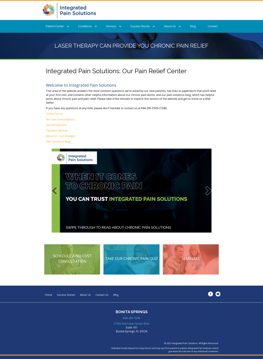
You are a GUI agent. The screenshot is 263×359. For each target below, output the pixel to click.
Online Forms (54, 114)
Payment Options (57, 130)
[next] (208, 190)
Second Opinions (56, 125)
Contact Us (102, 294)
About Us (170, 26)
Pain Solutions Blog (58, 141)
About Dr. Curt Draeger (60, 136)
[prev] (54, 190)
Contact (213, 26)
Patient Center (55, 26)
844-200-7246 (131, 318)
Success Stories (140, 26)
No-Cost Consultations (60, 119)
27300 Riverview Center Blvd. (131, 323)
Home (48, 294)
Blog (193, 26)
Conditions (85, 26)
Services (111, 26)
